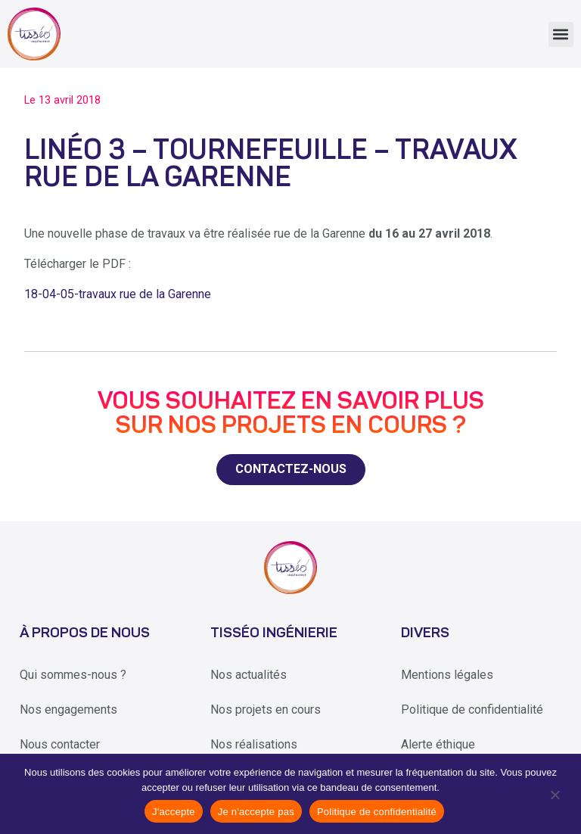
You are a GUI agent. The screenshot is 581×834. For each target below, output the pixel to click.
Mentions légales (447, 675)
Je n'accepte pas (256, 811)
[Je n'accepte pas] (554, 793)
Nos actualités (248, 675)
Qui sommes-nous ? (73, 675)
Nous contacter (60, 744)
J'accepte (173, 811)
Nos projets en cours (265, 709)
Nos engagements (68, 709)
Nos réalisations (253, 744)
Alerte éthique (438, 744)
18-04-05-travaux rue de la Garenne (117, 294)
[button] (560, 34)
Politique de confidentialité (472, 709)
